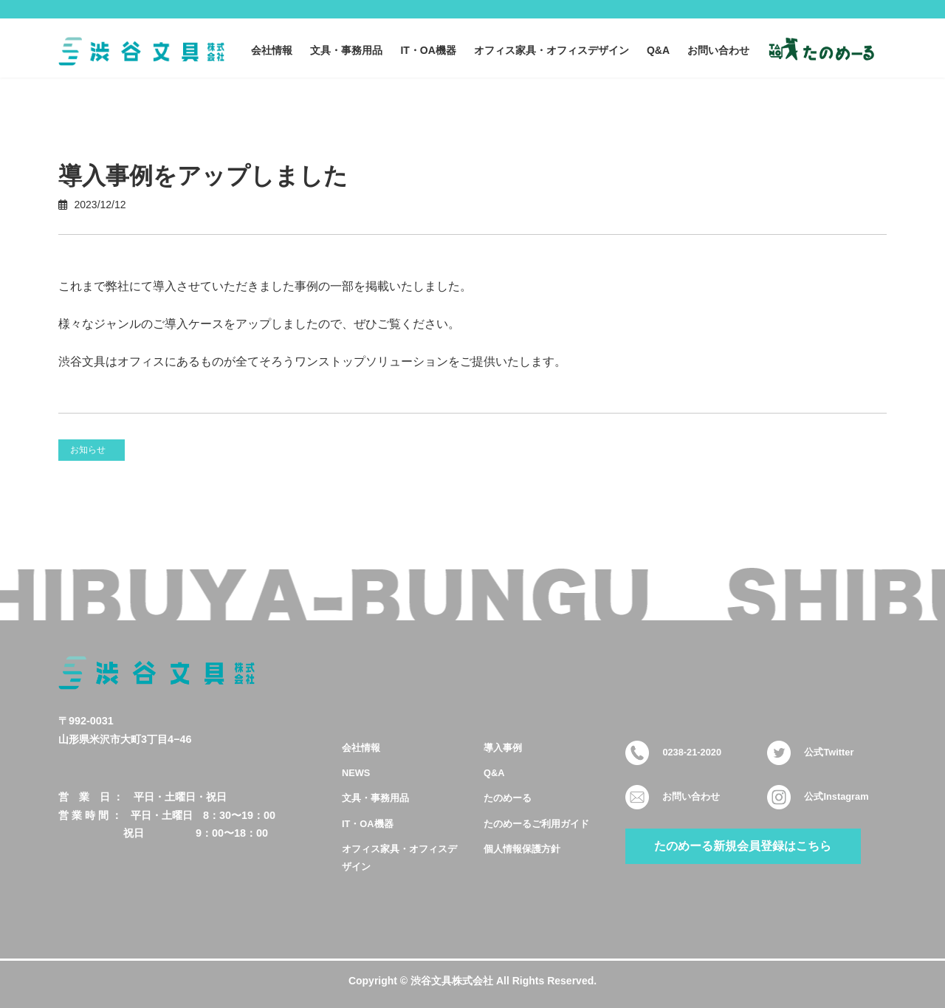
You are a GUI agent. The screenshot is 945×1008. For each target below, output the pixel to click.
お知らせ (88, 450)
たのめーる (508, 797)
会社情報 (361, 746)
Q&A (494, 772)
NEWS (356, 772)
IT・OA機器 (368, 823)
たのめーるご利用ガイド (536, 823)
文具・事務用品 (375, 797)
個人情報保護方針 (522, 848)
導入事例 (503, 746)
